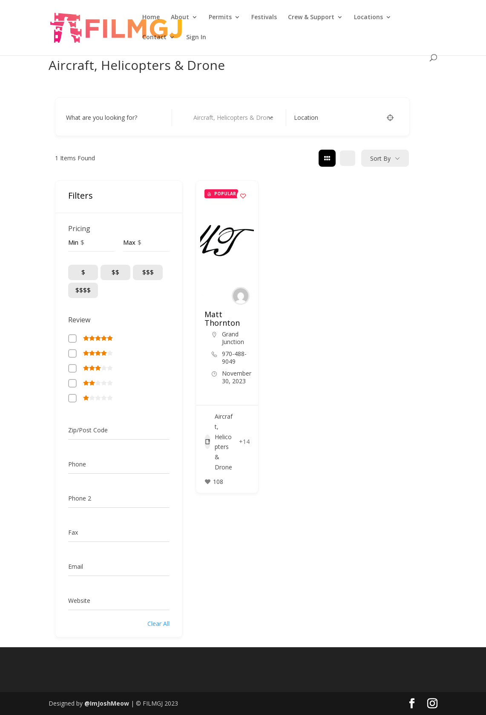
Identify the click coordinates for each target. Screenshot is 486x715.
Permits (220, 17)
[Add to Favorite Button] (243, 195)
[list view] (347, 158)
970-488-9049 (234, 357)
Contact (154, 37)
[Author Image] (241, 296)
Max (129, 242)
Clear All (158, 623)
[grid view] (327, 158)
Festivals (264, 17)
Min (73, 242)
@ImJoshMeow (106, 703)
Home (151, 17)
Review (79, 319)
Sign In (196, 37)
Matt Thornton (222, 318)
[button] (222, 291)
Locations (368, 17)
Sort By (380, 158)
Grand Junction (233, 338)
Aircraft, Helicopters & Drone (218, 441)
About (180, 17)
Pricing (79, 228)
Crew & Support (311, 17)
